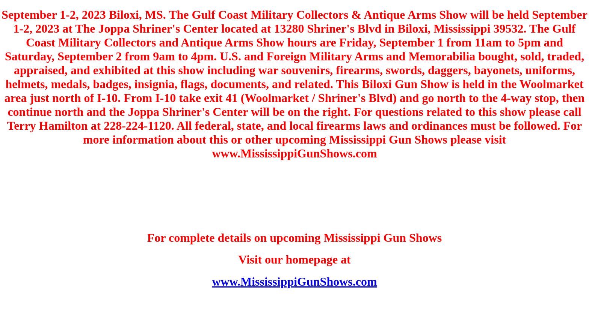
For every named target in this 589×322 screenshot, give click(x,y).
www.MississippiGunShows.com (294, 281)
